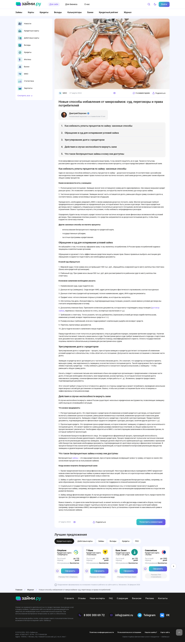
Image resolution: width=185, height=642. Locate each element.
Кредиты (44, 12)
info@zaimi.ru (121, 615)
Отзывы (82, 598)
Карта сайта (165, 632)
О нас (87, 4)
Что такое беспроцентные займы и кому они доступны (94, 153)
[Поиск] (148, 4)
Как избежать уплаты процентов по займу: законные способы (98, 125)
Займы (18, 12)
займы (75, 458)
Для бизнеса (71, 4)
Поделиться (158, 93)
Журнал (127, 12)
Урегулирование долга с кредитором (85, 139)
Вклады (58, 12)
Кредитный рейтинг (108, 12)
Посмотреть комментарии (151, 522)
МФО (63, 93)
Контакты (163, 598)
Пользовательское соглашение (129, 632)
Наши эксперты (97, 598)
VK (165, 615)
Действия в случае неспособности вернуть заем (91, 146)
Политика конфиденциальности (102, 632)
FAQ (111, 598)
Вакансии (136, 598)
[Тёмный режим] (155, 4)
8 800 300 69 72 (91, 615)
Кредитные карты (64, 541)
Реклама (149, 598)
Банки (90, 12)
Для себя (53, 4)
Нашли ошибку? (151, 632)
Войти (164, 4)
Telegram (146, 615)
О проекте (69, 598)
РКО (137, 541)
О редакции (122, 598)
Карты (31, 12)
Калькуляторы (74, 12)
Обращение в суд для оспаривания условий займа (92, 132)
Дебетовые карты (85, 541)
